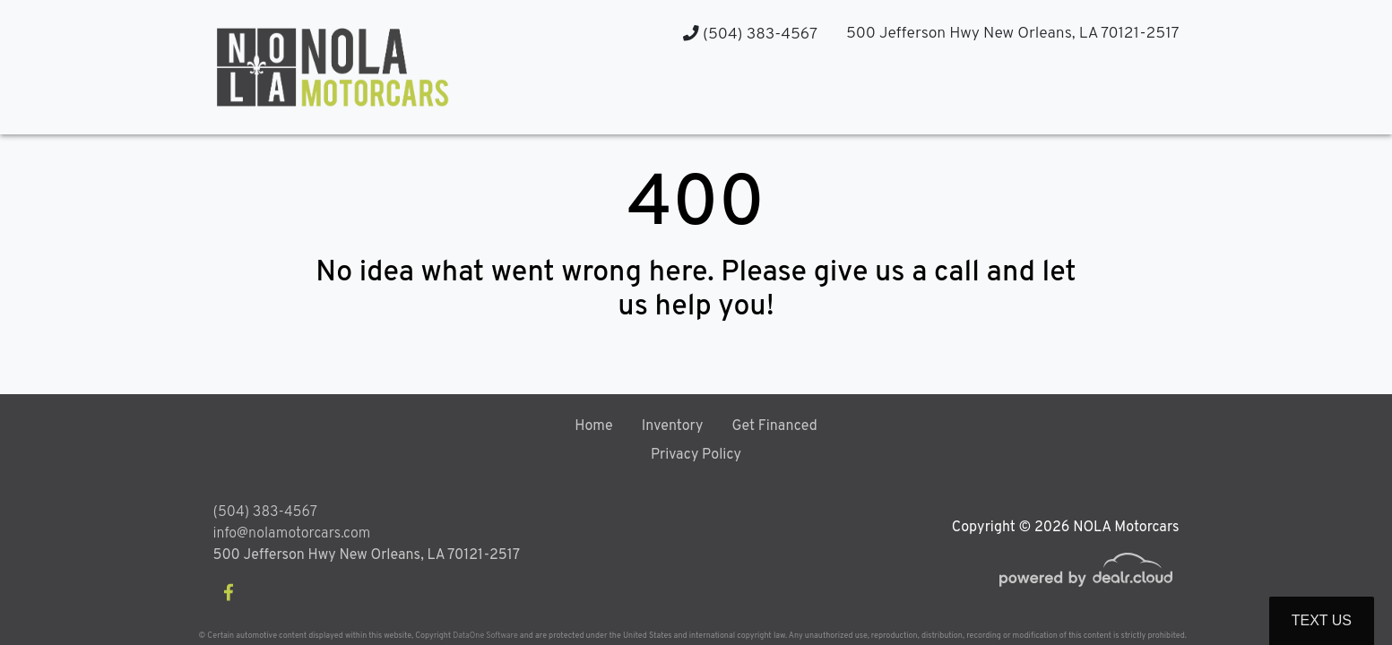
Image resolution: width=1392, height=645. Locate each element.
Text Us (1322, 620)
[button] (1003, 99)
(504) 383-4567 (750, 34)
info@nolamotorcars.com (292, 534)
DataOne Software (485, 636)
